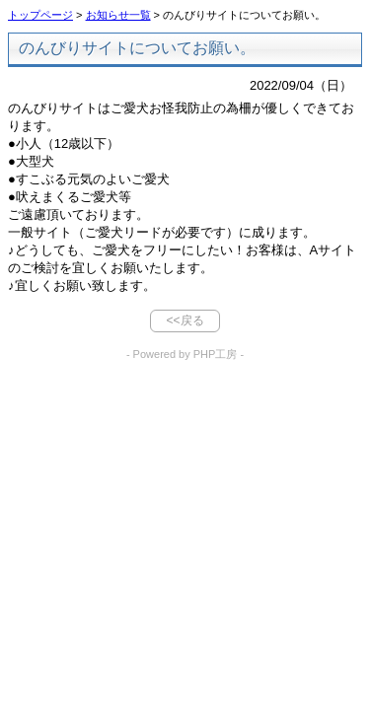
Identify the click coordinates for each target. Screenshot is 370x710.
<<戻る (184, 320)
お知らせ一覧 (118, 15)
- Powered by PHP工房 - (185, 354)
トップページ (40, 15)
